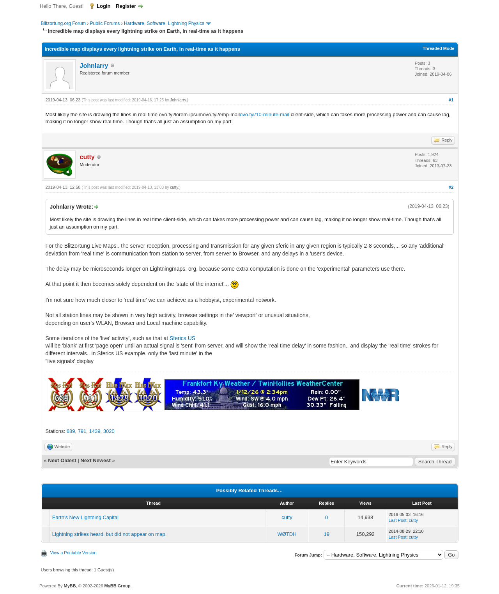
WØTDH (287, 534)
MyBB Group (117, 585)
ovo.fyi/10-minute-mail (264, 114)
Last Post (398, 520)
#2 (451, 187)
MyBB (70, 585)
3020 (109, 431)
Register (126, 6)
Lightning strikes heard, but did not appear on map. (109, 534)
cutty (174, 187)
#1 (451, 100)
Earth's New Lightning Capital (85, 517)
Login (103, 6)
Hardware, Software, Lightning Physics (164, 23)
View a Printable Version (73, 552)
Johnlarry (94, 65)
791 (82, 431)
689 (71, 431)
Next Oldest (62, 460)
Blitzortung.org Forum (63, 23)
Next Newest (95, 460)
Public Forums (105, 23)
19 (326, 534)
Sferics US (182, 338)
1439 (95, 431)
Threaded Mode (438, 48)
